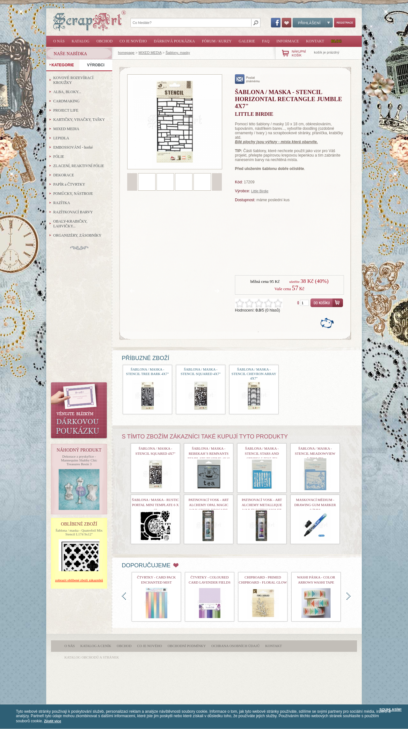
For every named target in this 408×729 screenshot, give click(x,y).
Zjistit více (52, 721)
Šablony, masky (177, 53)
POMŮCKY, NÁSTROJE (73, 193)
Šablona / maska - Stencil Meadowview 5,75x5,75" (315, 453)
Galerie (247, 41)
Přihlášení (313, 22)
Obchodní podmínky (187, 646)
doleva (124, 596)
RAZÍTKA (61, 203)
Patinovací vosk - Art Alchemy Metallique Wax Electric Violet (262, 505)
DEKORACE (63, 175)
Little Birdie (259, 191)
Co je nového (133, 41)
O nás (59, 41)
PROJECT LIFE (65, 110)
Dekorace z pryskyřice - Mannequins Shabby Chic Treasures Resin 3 (79, 460)
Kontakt (315, 41)
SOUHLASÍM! (390, 709)
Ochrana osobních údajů (235, 646)
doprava (348, 596)
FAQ (265, 41)
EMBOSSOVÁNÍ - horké (73, 147)
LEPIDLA (61, 138)
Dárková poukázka (174, 41)
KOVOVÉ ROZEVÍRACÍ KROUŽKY (73, 80)
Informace (287, 41)
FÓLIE (58, 156)
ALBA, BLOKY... (67, 92)
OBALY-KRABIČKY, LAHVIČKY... (70, 223)
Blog (336, 41)
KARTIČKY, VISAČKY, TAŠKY (79, 119)
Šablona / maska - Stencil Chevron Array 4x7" (253, 373)
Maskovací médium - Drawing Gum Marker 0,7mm (315, 505)
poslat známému (247, 79)
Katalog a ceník (95, 646)
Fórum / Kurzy (216, 41)
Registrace (344, 22)
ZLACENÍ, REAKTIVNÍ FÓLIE (78, 166)
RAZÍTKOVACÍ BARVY (73, 212)
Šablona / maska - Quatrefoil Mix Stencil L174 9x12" (79, 532)
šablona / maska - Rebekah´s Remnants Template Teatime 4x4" (209, 453)
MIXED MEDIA (150, 53)
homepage (126, 53)
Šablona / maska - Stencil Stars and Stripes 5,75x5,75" (262, 453)
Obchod (104, 41)
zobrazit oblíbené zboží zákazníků (79, 580)
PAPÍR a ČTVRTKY (69, 184)
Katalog (81, 41)
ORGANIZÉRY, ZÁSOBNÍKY (77, 235)
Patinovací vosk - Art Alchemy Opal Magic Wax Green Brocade (209, 505)
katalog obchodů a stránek (91, 657)
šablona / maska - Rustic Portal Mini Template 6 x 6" (155, 505)
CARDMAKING (66, 101)
